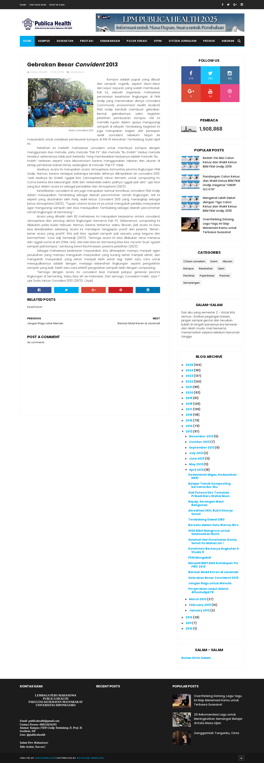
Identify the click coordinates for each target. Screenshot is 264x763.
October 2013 (199, 442)
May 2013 (196, 464)
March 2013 (198, 599)
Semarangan (110, 41)
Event (214, 261)
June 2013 (197, 458)
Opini (158, 41)
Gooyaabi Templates (90, 758)
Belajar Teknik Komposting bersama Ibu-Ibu (209, 485)
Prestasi (86, 41)
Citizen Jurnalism (183, 41)
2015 (189, 420)
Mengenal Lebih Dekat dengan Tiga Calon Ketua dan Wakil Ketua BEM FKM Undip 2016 (220, 204)
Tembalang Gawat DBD (206, 519)
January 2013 (199, 610)
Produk (209, 41)
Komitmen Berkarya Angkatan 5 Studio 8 (213, 550)
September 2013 (202, 447)
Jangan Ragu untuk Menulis (210, 583)
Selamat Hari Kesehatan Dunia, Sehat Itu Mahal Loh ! (212, 541)
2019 (189, 398)
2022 (190, 381)
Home (23, 4)
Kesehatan (65, 41)
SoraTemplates (45, 758)
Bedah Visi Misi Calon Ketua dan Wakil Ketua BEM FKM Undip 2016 (220, 162)
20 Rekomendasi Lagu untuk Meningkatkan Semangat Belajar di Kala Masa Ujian (218, 718)
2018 (189, 404)
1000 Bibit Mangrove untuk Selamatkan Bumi (209, 532)
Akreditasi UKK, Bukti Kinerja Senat (210, 512)
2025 (190, 365)
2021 (189, 387)
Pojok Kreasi (137, 41)
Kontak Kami (57, 4)
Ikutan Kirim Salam (196, 658)
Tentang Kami (37, 4)
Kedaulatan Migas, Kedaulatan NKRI (212, 476)
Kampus (44, 41)
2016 (189, 415)
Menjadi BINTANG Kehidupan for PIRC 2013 (213, 565)
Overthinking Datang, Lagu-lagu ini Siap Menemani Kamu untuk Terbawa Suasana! (220, 225)
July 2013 (196, 453)
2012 (189, 617)
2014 (189, 426)
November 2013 (201, 436)
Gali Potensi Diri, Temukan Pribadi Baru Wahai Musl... (209, 494)
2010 (189, 628)
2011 (189, 623)
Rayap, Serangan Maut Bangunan (206, 503)
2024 (190, 370)
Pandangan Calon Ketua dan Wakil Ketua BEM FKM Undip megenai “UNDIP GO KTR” (221, 182)
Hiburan (228, 41)
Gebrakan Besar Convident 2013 (213, 578)
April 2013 (196, 470)
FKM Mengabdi (199, 558)
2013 (189, 431)
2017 (189, 409)
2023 (190, 376)
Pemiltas (189, 275)
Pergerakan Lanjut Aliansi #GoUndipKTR (208, 590)
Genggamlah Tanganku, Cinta (216, 733)
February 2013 (200, 605)
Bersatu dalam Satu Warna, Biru (213, 525)
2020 (190, 392)
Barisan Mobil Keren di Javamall (213, 572)
